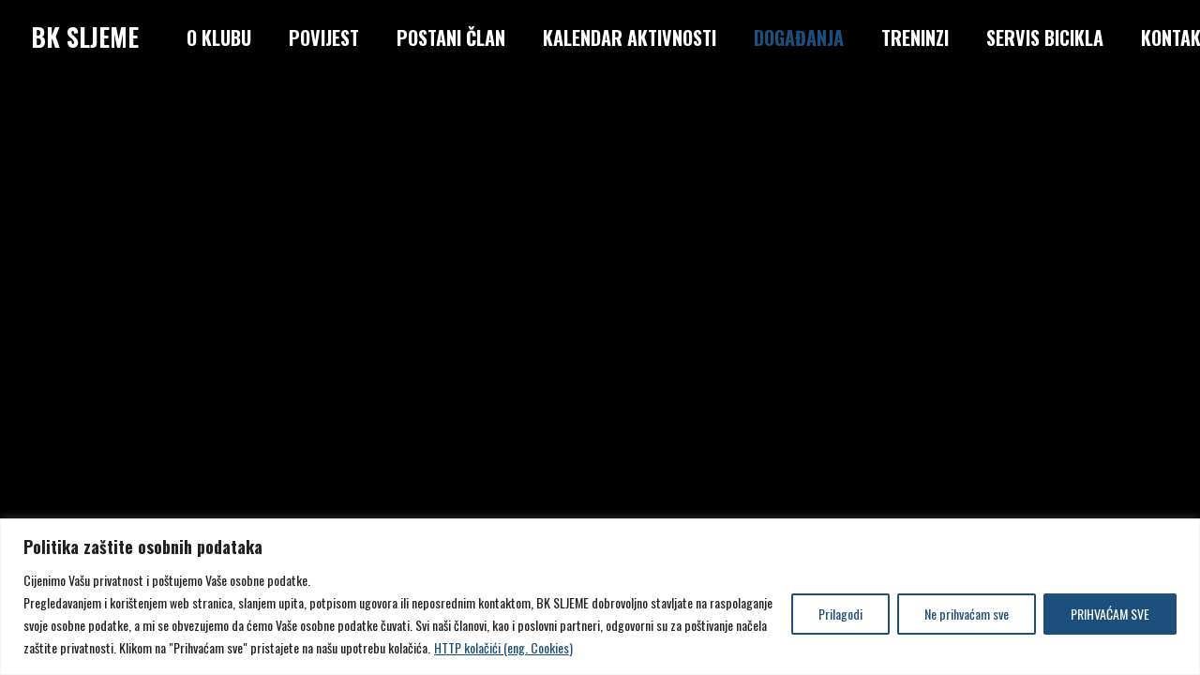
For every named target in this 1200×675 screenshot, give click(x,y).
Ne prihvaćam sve (966, 613)
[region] (600, 596)
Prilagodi (840, 613)
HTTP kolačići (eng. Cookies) (503, 647)
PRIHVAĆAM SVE (1110, 613)
